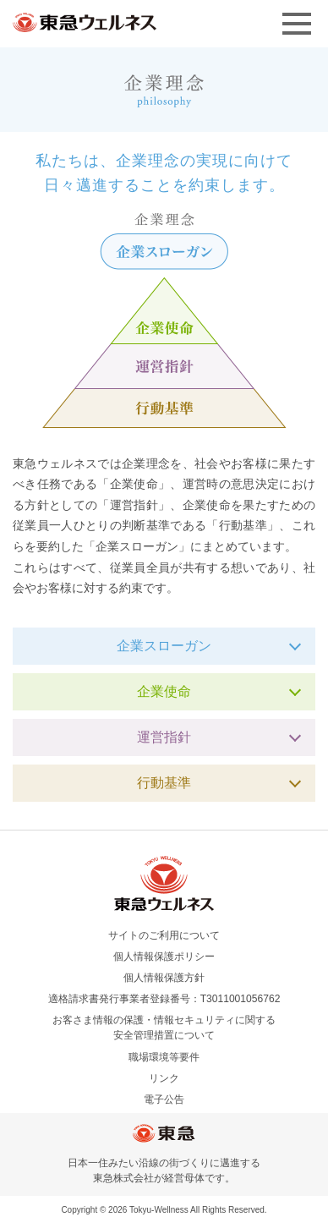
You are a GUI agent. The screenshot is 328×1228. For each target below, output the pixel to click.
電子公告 (164, 1099)
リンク (164, 1078)
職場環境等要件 (164, 1057)
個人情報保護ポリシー (164, 956)
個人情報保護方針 (164, 978)
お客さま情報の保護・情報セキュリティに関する (164, 1028)
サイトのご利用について (164, 935)
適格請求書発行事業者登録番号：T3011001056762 (164, 999)
